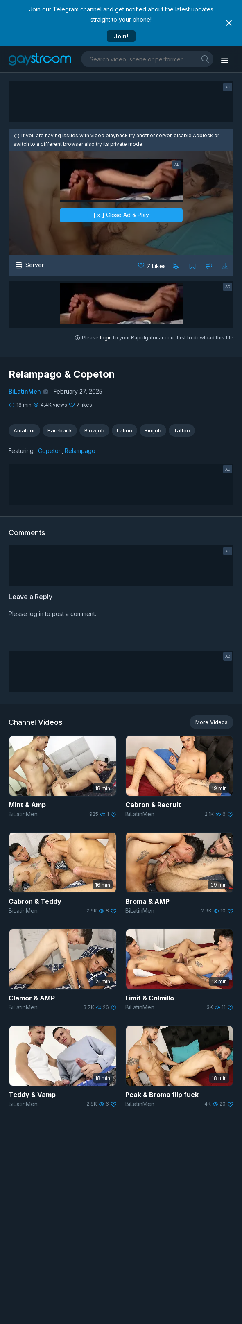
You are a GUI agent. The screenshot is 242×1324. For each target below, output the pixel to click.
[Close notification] (229, 23)
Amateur (24, 430)
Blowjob (94, 430)
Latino (124, 430)
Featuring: (22, 450)
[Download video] (225, 265)
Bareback (59, 430)
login (106, 338)
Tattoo (182, 430)
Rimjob (153, 430)
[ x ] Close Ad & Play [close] (121, 215)
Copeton (50, 450)
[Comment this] (176, 265)
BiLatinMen (25, 391)
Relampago (80, 450)
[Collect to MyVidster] (192, 265)
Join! (121, 36)
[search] (205, 59)
